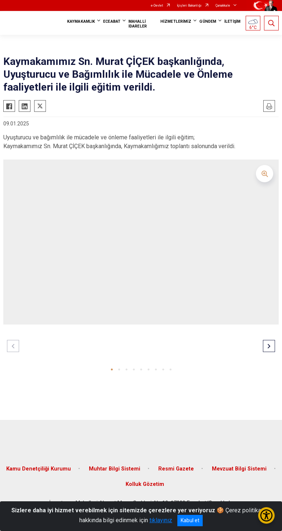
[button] (112, 369)
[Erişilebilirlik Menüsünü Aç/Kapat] (266, 515)
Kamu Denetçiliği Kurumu (38, 469)
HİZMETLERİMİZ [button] (175, 21)
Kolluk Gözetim (145, 484)
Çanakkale (223, 5)
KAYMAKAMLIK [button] (81, 21)
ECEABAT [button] (111, 21)
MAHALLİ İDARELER (138, 24)
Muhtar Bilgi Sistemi (114, 469)
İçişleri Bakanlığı (189, 5)
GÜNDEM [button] (207, 21)
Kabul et (190, 520)
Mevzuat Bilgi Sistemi (239, 469)
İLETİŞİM (232, 21)
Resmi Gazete (176, 469)
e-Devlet (157, 5)
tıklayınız (160, 520)
